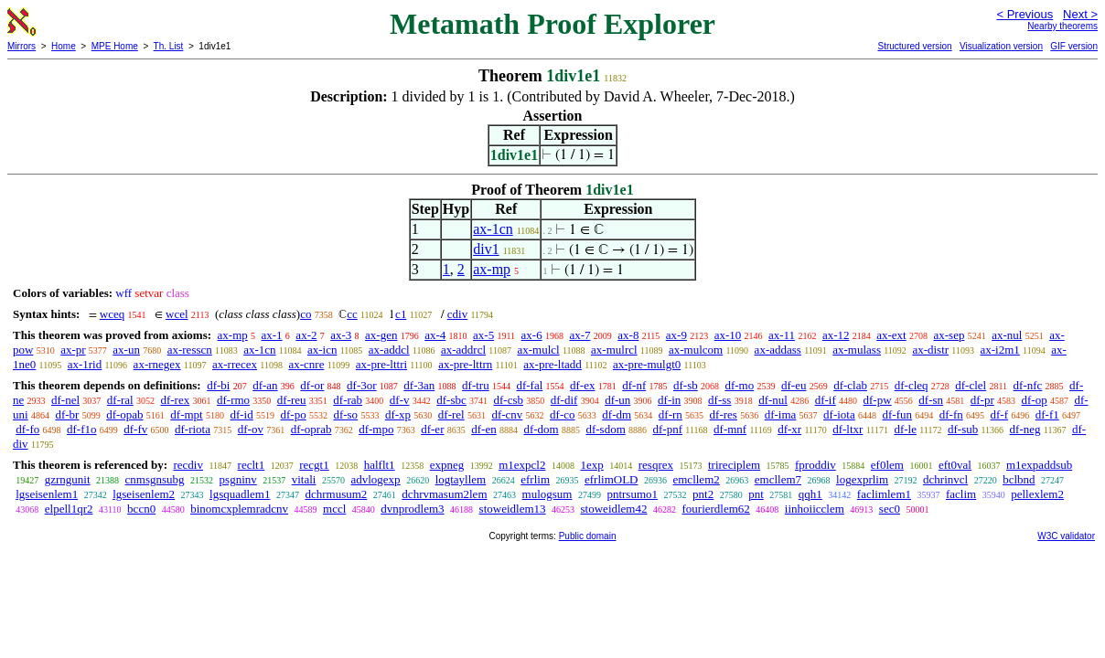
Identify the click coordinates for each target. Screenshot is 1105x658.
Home (63, 46)
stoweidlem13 (512, 508)
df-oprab (311, 429)
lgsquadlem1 (239, 494)
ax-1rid (85, 364)
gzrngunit (68, 479)
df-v (400, 400)
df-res (723, 414)
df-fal (529, 385)
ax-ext (891, 335)
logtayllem (461, 479)
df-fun (897, 414)
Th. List (169, 46)
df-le (905, 429)
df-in (669, 400)
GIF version (1074, 46)
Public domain (588, 536)
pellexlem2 (1037, 494)
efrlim (535, 479)
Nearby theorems (1062, 26)
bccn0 (141, 508)
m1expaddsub (1039, 465)
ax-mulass (856, 349)
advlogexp (375, 479)
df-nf (634, 385)
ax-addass (778, 349)
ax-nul (1007, 335)
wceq (112, 314)
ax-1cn (493, 229)
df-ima (781, 414)
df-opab (124, 414)
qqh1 (810, 494)
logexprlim (862, 479)
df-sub (963, 429)
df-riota (192, 429)
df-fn (951, 414)
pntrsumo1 (632, 494)
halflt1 (379, 465)
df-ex (582, 385)
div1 (486, 249)
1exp (591, 465)
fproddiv (815, 465)
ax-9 (676, 335)
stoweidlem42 (614, 508)
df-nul (773, 400)
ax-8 (627, 335)
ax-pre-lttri (381, 364)
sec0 (889, 508)
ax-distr (930, 349)
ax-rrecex (234, 364)
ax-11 (781, 335)
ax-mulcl (538, 349)
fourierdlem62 (715, 508)
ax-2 (305, 335)
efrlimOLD (611, 479)
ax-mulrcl (614, 349)
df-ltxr (847, 429)
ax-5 (483, 335)
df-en (483, 429)
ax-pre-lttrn (465, 364)
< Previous (1024, 14)
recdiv (187, 465)
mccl (334, 508)
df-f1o (82, 429)
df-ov (250, 429)
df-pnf (668, 429)
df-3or (362, 385)
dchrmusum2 (336, 494)
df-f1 (1047, 414)
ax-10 (728, 335)
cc (352, 314)
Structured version (914, 46)
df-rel (451, 414)
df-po (293, 414)
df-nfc (1028, 385)
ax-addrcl (463, 349)
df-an (264, 385)
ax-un (126, 349)
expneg (447, 465)
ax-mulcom (696, 349)
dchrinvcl (945, 479)
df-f (999, 414)
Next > (1080, 14)
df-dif (564, 400)
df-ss (719, 400)
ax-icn (322, 349)
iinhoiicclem (814, 508)
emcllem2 (695, 479)
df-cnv (506, 414)
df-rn (670, 414)
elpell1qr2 (69, 508)
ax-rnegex (157, 364)
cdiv (457, 314)
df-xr (789, 429)
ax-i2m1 (999, 349)
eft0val (955, 465)
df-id (241, 414)
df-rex (174, 400)
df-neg (1025, 429)
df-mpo (376, 429)
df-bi (218, 385)
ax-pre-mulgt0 (647, 364)
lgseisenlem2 (144, 494)
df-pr (982, 400)
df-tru (475, 385)
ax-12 (836, 335)
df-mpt (186, 414)
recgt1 (313, 465)
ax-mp (491, 269)
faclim (961, 494)
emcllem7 (778, 479)
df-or (312, 385)
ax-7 (579, 335)
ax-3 (340, 335)
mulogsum (547, 494)
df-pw (878, 400)
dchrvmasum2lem (444, 494)
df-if (825, 400)
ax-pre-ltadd (552, 364)
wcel (177, 314)
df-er (432, 429)
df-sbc (451, 400)
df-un (617, 400)
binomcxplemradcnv (239, 508)
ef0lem (887, 465)
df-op (1034, 400)
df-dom (540, 429)
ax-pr (72, 349)
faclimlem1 (884, 494)
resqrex (655, 465)
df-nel (65, 400)
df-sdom (605, 429)
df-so (345, 414)
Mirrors (21, 46)
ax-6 (531, 335)
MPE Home (114, 46)
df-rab (347, 400)
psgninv (238, 479)
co (305, 314)
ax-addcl (389, 349)
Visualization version (1001, 46)
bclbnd (1019, 479)
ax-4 (434, 335)
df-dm (616, 414)
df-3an (418, 385)
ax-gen (381, 335)
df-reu (291, 400)
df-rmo (233, 400)
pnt (756, 494)
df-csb (509, 400)
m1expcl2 (522, 465)
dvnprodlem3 (412, 508)
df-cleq (911, 385)
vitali (304, 479)
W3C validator (1066, 536)
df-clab (850, 385)
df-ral (120, 400)
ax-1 (272, 335)
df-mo (739, 385)
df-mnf (729, 429)
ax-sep (948, 335)
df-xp (398, 414)
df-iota (839, 414)
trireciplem (734, 465)
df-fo (27, 429)
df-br (67, 414)
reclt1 (251, 465)
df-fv (135, 429)
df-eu (793, 385)
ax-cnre (306, 364)
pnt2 (702, 494)
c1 (400, 314)
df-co (562, 414)
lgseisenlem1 (47, 494)
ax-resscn (189, 349)
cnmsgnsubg (155, 479)
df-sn (930, 400)
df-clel (970, 385)
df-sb (685, 385)
